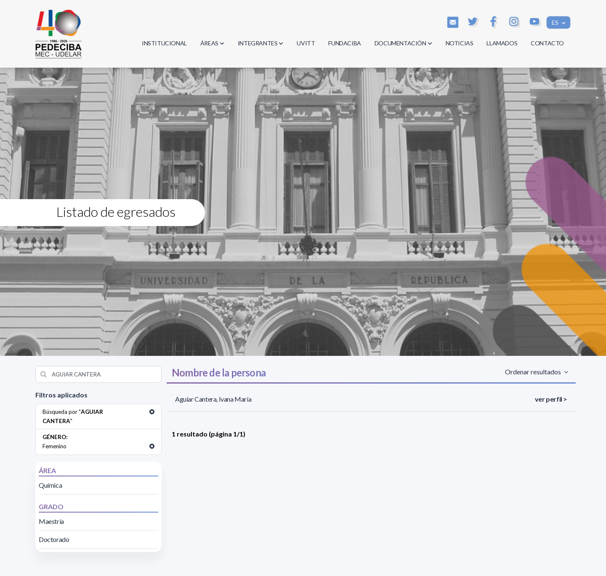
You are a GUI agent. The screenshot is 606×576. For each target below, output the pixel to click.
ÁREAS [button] (212, 43)
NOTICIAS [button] (459, 43)
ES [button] (556, 22)
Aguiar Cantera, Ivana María (213, 399)
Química (50, 485)
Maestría (51, 521)
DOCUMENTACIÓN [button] (403, 43)
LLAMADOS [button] (501, 43)
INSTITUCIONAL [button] (164, 43)
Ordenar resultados (534, 372)
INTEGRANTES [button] (261, 43)
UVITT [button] (306, 43)
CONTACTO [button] (547, 43)
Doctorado (54, 539)
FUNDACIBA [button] (344, 43)
